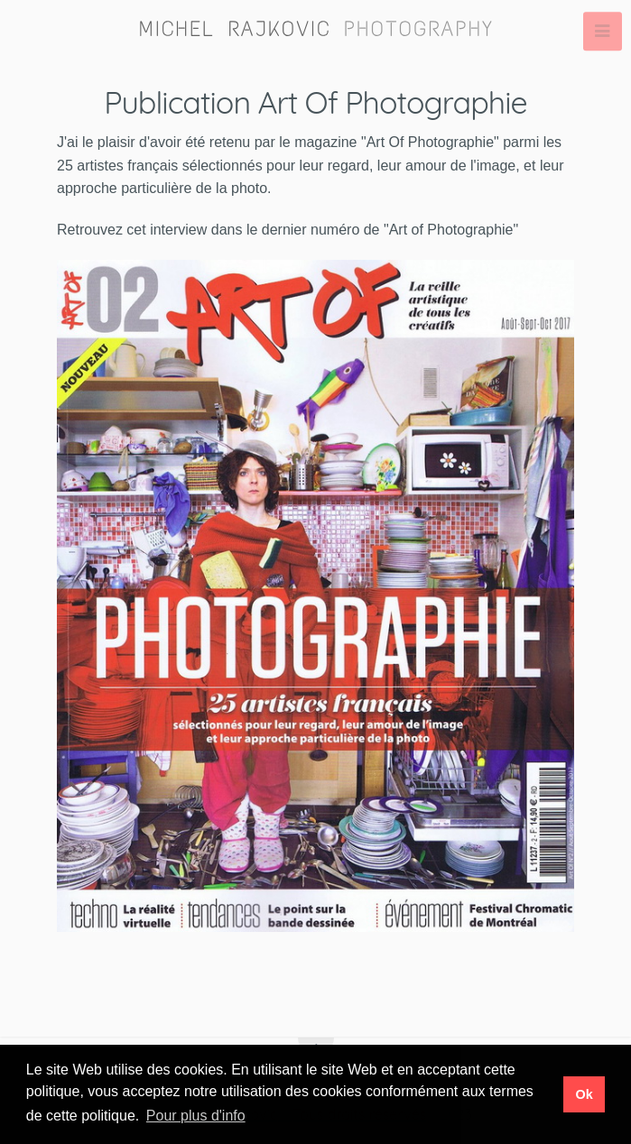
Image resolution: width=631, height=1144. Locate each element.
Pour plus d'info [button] (196, 1115)
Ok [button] (583, 1094)
